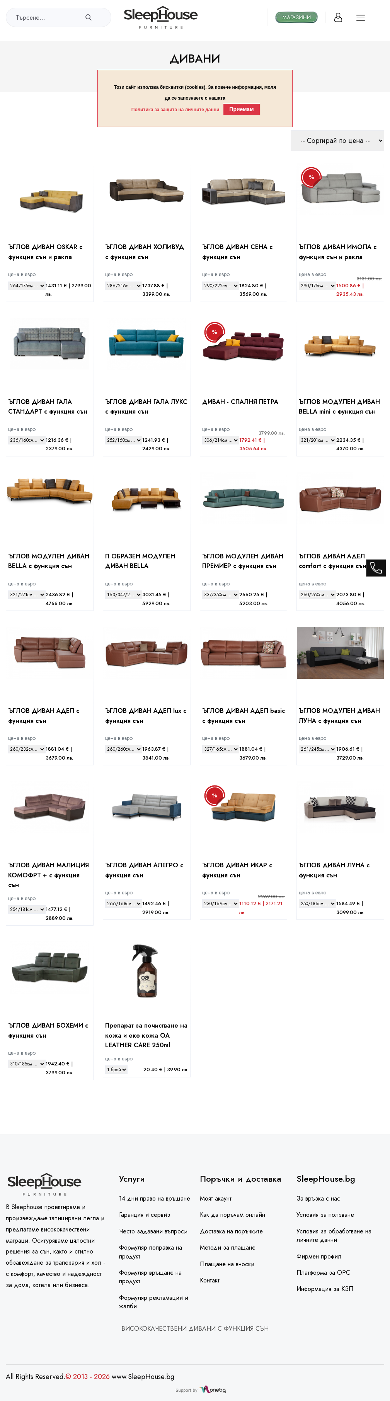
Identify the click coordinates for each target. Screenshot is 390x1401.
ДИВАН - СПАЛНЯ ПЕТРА (240, 401)
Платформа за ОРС (323, 1272)
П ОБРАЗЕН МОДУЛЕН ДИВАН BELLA (140, 561)
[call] (376, 568)
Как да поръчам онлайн (232, 1214)
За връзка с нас (318, 1198)
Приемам (241, 109)
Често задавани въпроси (153, 1231)
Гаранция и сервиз (144, 1214)
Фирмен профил (318, 1256)
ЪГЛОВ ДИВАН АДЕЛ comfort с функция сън (332, 561)
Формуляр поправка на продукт (150, 1251)
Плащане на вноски (227, 1264)
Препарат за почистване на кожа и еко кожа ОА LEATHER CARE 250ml (146, 1035)
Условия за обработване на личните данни (333, 1235)
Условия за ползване (325, 1214)
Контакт (210, 1280)
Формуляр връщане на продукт (150, 1277)
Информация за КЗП (324, 1288)
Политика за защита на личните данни (175, 109)
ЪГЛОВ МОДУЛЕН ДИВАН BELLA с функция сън (48, 561)
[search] (88, 17)
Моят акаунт (216, 1198)
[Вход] (338, 17)
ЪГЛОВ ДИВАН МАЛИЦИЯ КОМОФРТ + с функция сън (48, 875)
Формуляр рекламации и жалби (153, 1302)
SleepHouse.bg (325, 1178)
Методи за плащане (227, 1247)
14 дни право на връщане (154, 1198)
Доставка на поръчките (231, 1231)
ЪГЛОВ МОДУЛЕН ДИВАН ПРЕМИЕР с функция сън (242, 561)
